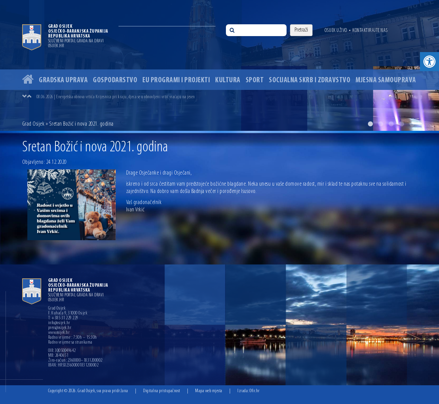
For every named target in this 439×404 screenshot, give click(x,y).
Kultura (227, 80)
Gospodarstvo (115, 80)
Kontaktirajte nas (370, 30)
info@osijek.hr (59, 323)
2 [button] (380, 123)
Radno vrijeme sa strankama (70, 342)
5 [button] (412, 123)
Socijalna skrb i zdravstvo (309, 80)
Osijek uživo (336, 30)
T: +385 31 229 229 (63, 318)
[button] (429, 61)
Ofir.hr (254, 391)
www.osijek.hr (59, 332)
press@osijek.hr (60, 328)
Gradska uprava (63, 80)
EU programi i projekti (176, 80)
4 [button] (401, 123)
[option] (219, 65)
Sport (255, 80)
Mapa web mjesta (208, 391)
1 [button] (370, 123)
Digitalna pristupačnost (161, 391)
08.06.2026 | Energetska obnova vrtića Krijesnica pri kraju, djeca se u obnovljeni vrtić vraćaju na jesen (115, 97)
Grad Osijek (33, 124)
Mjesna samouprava (385, 80)
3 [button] (391, 123)
